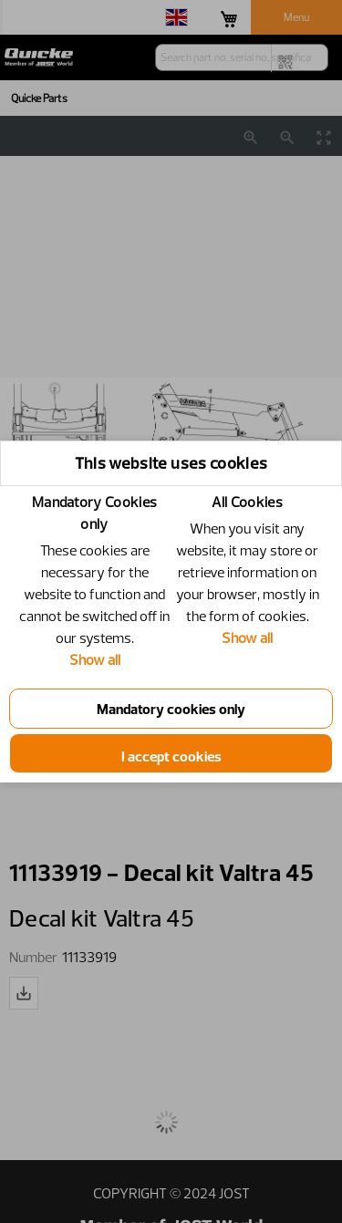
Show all (94, 659)
